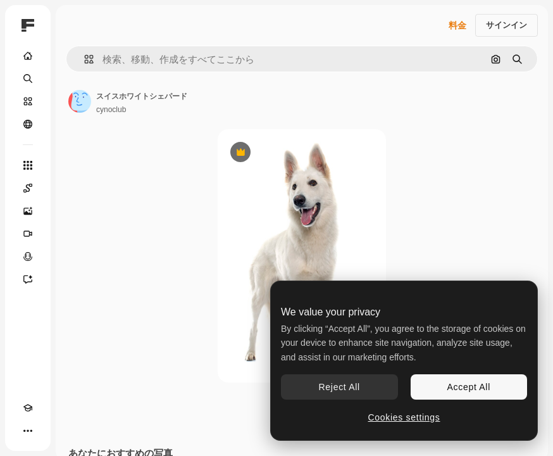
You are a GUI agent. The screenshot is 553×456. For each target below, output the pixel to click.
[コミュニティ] (28, 124)
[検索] (28, 78)
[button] (83, 59)
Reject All (339, 387)
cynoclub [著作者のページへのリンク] (111, 109)
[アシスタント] (28, 279)
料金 (457, 25)
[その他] (28, 431)
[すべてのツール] (28, 165)
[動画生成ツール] (28, 234)
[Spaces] (28, 188)
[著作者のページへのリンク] (79, 101)
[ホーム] (28, 56)
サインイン (506, 25)
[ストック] (28, 101)
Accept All (468, 387)
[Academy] (28, 408)
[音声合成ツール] (28, 256)
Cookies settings (404, 417)
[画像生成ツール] (28, 211)
